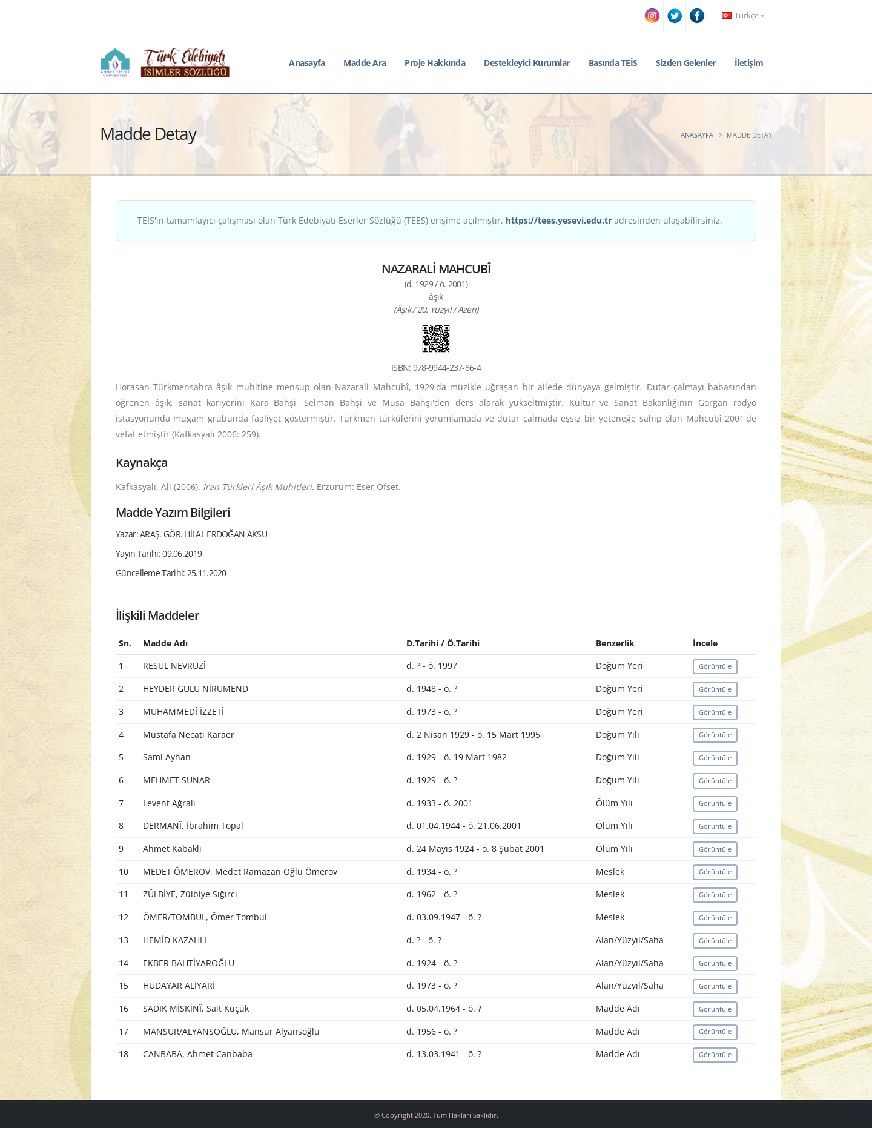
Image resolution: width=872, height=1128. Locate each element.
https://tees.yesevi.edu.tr (559, 220)
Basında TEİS (613, 62)
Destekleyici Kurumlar (527, 62)
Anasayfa (307, 62)
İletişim (749, 62)
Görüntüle (715, 666)
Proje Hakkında (435, 62)
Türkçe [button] (743, 15)
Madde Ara (364, 62)
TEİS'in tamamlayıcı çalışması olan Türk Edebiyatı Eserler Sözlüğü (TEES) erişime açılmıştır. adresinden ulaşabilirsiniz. (429, 220)
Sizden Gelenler (686, 62)
